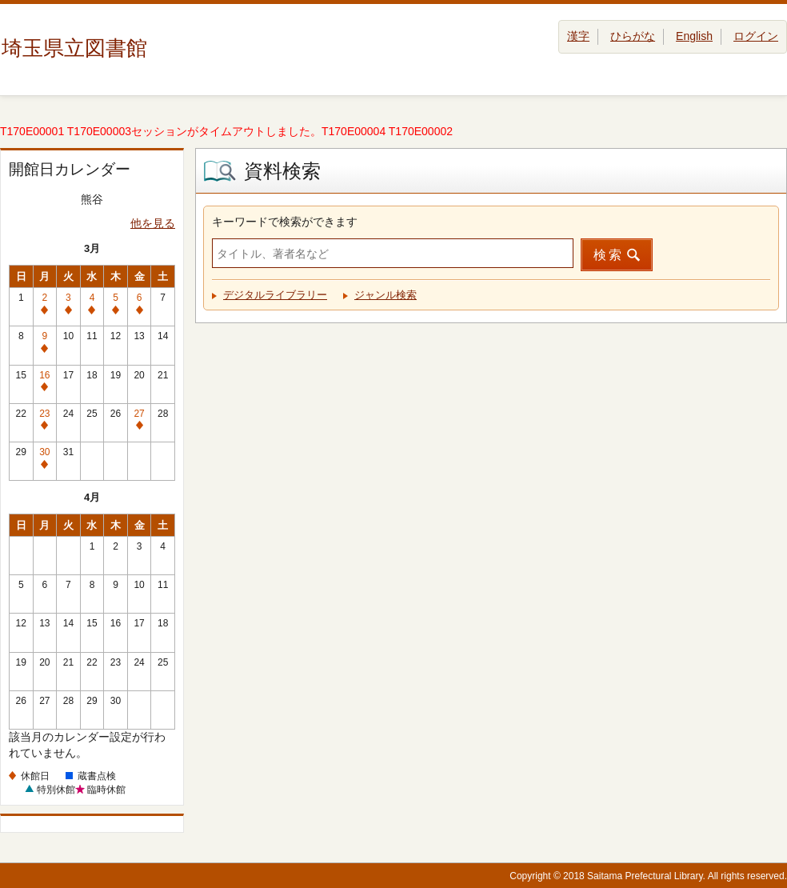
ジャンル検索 (385, 295)
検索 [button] (608, 255)
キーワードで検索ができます (285, 221)
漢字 (578, 36)
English (694, 36)
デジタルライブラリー (275, 295)
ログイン (755, 36)
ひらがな (632, 36)
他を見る (152, 223)
